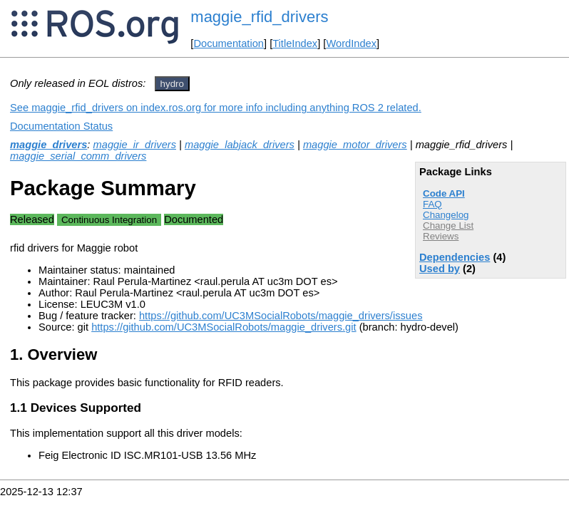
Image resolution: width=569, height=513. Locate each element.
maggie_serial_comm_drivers (78, 156)
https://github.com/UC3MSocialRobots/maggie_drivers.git (223, 327)
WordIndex (351, 43)
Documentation (228, 43)
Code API (444, 193)
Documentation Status (61, 126)
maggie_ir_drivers (134, 144)
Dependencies (454, 257)
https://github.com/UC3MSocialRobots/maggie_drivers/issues (281, 315)
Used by (439, 268)
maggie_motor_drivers (355, 144)
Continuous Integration (109, 219)
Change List (448, 225)
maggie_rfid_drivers (259, 17)
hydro (172, 83)
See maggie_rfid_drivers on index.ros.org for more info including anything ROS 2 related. (215, 107)
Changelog (445, 214)
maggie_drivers (48, 144)
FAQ (432, 204)
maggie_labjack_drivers (239, 144)
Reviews (440, 236)
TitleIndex (294, 43)
